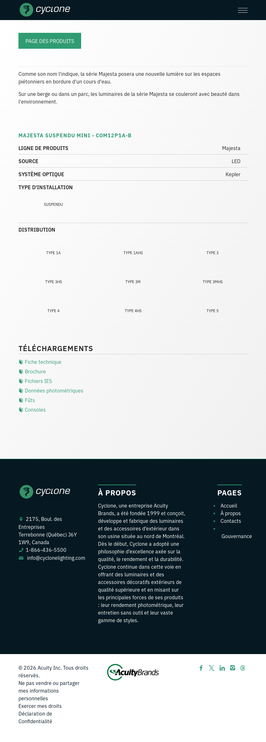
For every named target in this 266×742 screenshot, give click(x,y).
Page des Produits (49, 40)
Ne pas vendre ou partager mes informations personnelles (49, 690)
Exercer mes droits (40, 705)
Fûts (26, 399)
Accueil (228, 505)
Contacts (230, 520)
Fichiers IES (35, 380)
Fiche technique (39, 361)
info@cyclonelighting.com (56, 557)
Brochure (32, 371)
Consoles (32, 409)
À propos (230, 512)
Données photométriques (50, 390)
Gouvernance (236, 535)
